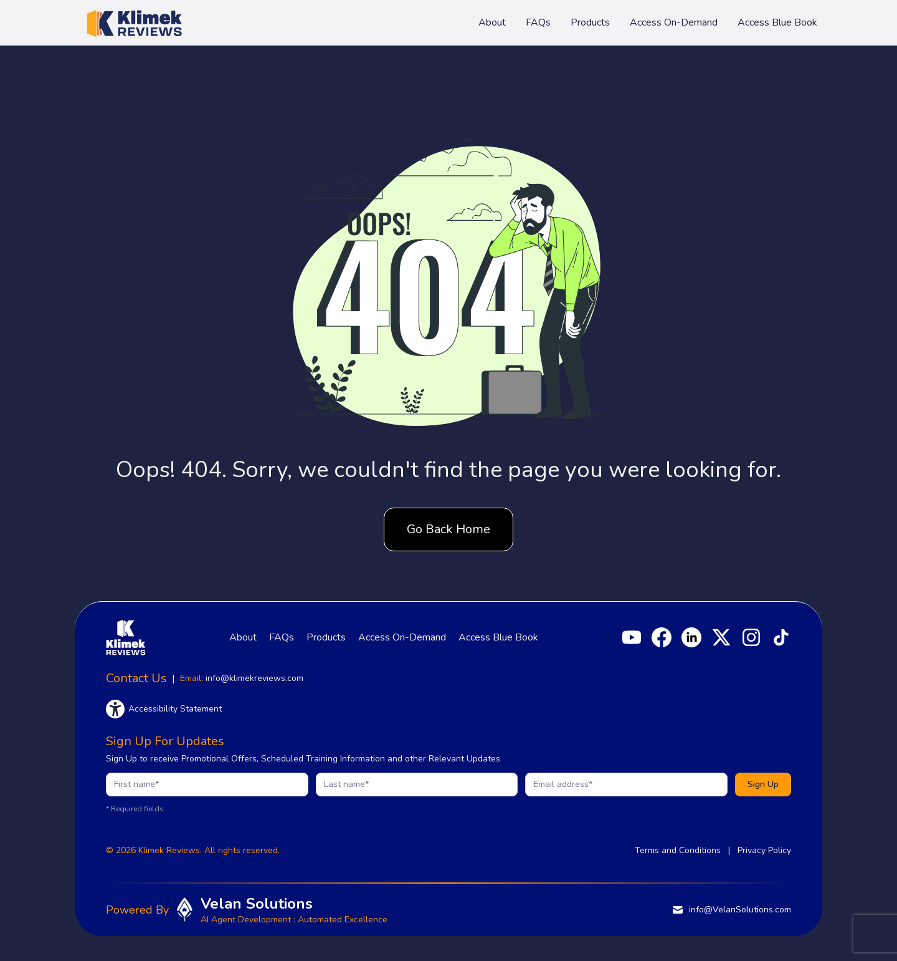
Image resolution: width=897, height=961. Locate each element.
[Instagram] (751, 637)
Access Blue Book (777, 22)
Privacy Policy (764, 850)
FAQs (538, 22)
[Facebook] (662, 637)
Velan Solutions (257, 904)
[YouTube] (632, 637)
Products (590, 22)
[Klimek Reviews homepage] (134, 22)
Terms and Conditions (678, 850)
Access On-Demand (674, 22)
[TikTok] (781, 637)
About (492, 22)
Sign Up (763, 784)
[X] (721, 637)
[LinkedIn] (691, 637)
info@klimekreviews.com (254, 678)
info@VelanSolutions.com (731, 910)
